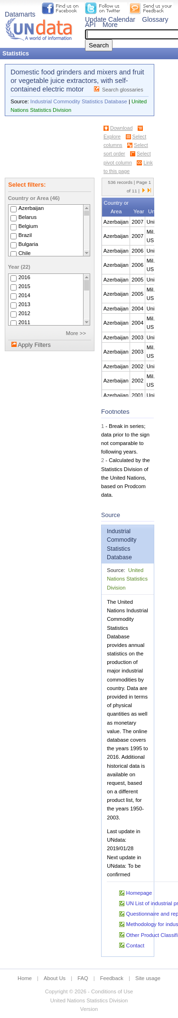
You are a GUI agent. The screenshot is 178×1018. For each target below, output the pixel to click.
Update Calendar (110, 19)
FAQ (82, 978)
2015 (24, 286)
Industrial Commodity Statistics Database (78, 101)
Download (121, 128)
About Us (55, 978)
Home (25, 978)
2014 (24, 295)
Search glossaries (122, 89)
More (110, 24)
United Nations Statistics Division (127, 578)
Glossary (155, 19)
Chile (25, 253)
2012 (24, 313)
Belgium (28, 226)
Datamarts (20, 14)
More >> (76, 333)
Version (89, 1009)
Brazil (25, 235)
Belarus (28, 217)
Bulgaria (28, 244)
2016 (24, 277)
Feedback (111, 978)
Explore (112, 136)
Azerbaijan (31, 208)
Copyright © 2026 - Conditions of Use (89, 991)
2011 (24, 322)
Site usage (147, 978)
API (90, 24)
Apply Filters (34, 345)
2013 (24, 304)
